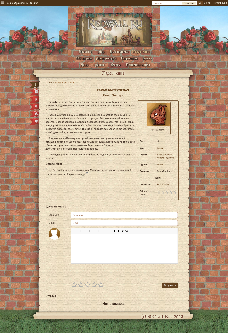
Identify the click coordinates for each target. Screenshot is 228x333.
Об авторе (84, 58)
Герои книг (140, 51)
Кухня (147, 58)
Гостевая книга (138, 64)
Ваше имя (54, 215)
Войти (207, 2)
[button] (74, 231)
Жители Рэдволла (165, 158)
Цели (84, 64)
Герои (49, 82)
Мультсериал (106, 58)
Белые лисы (163, 184)
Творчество (129, 58)
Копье (160, 164)
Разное (99, 64)
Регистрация (220, 2)
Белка (160, 148)
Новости (85, 51)
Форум (116, 64)
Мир (100, 51)
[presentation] (155, 271)
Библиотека (119, 51)
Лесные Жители (164, 155)
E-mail (52, 222)
